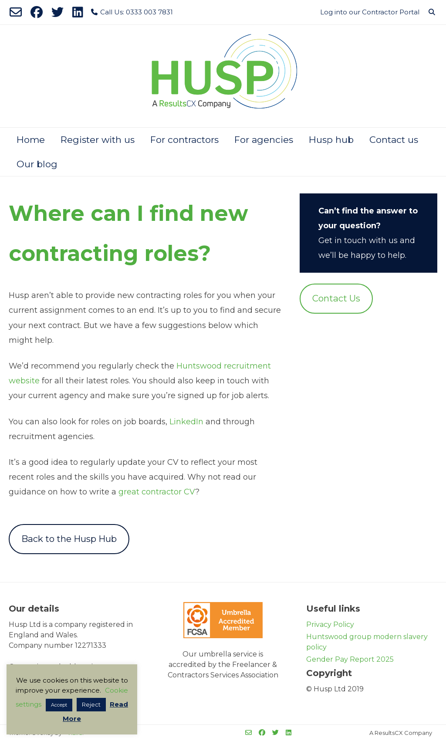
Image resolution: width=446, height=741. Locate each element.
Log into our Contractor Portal (369, 12)
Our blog (37, 164)
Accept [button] (59, 705)
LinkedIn (186, 421)
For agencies (263, 139)
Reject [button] (91, 704)
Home (31, 139)
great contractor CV (156, 492)
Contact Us (336, 298)
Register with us (98, 139)
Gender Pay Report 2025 (350, 659)
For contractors (184, 139)
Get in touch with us (358, 240)
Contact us (393, 139)
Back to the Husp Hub (69, 538)
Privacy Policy (330, 624)
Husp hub (331, 139)
